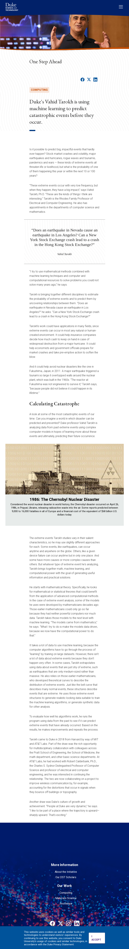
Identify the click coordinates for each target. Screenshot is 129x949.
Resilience (66, 903)
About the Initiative (66, 871)
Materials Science (66, 898)
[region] (64, 490)
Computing (66, 892)
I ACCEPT (96, 938)
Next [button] (119, 486)
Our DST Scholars (65, 877)
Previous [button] (9, 486)
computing (39, 89)
